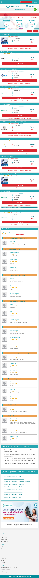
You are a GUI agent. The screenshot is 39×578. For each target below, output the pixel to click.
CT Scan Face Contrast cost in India (12, 497)
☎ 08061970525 (26, 2)
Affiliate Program (5, 571)
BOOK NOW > (19, 46)
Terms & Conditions (5, 541)
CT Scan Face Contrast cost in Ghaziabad (14, 479)
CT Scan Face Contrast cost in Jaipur (13, 489)
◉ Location (30, 31)
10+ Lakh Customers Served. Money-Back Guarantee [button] (19, 15)
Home (1, 12)
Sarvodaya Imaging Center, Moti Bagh (11, 139)
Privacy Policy (4, 539)
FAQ (2, 546)
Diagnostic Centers (5, 569)
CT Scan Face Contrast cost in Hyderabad (14, 484)
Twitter (2, 560)
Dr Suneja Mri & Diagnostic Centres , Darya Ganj (13, 121)
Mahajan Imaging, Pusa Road (8, 191)
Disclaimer (3, 548)
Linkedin (3, 562)
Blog (2, 551)
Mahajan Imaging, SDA (7, 104)
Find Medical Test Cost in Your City (9, 567)
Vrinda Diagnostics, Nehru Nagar (9, 69)
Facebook (3, 558)
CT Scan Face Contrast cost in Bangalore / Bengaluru (17, 481)
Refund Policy (4, 537)
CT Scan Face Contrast (11, 12)
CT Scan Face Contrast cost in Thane (13, 494)
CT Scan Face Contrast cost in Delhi (12, 476)
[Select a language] (35, 2)
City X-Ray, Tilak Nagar (7, 52)
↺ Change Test (35, 31)
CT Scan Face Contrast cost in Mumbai (13, 487)
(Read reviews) (22, 53)
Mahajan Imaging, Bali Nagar (8, 211)
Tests (5, 12)
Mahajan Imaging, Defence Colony (10, 86)
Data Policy (3, 535)
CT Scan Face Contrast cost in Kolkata (13, 492)
